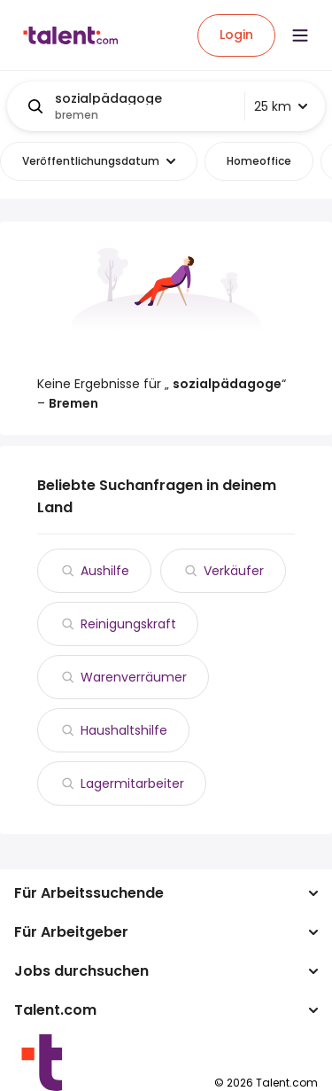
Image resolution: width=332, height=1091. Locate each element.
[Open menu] (300, 35)
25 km (280, 106)
